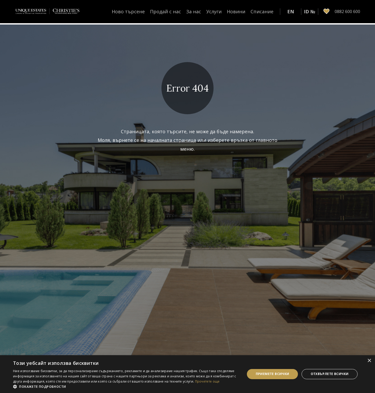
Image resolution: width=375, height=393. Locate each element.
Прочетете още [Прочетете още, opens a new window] (207, 381)
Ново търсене (128, 11)
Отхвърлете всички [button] (330, 374)
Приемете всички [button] (272, 374)
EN (290, 11)
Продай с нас (165, 11)
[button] (125, 386)
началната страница (171, 140)
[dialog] (187, 374)
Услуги (214, 11)
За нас (193, 11)
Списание (262, 11)
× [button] (369, 361)
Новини (236, 11)
